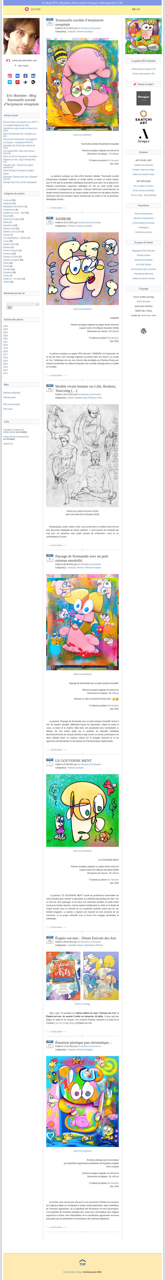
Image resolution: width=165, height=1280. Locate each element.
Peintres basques (11, 250)
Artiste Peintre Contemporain (16, 437)
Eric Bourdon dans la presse (143, 269)
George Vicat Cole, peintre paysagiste (20, 182)
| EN (136, 9)
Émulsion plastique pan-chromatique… (83, 1042)
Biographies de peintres (13, 206)
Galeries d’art (9, 228)
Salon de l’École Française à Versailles (20, 156)
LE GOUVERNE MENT (73, 760)
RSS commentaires (11, 404)
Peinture (7, 253)
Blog (79, 1272)
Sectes (6, 275)
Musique (7, 247)
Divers (6, 222)
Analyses (7, 200)
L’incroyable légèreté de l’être (16, 125)
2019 (5, 348)
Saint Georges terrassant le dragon (18, 170)
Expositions (8, 225)
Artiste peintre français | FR (143, 69)
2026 (5, 326)
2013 (5, 367)
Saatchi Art (8, 444)
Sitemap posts (9, 397)
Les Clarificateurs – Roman (15, 238)
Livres (6, 241)
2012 (5, 370)
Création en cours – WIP (14, 213)
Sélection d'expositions (143, 218)
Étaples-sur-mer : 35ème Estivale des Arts (85, 938)
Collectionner (9, 210)
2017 (5, 354)
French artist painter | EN (143, 74)
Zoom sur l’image (82, 1004)
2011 (5, 373)
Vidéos (6, 282)
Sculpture (7, 272)
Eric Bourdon (83, 28)
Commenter (96, 28)
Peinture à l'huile (10, 257)
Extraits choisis (143, 255)
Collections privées (143, 232)
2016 (5, 357)
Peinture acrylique (11, 260)
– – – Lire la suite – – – (56, 208)
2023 (5, 335)
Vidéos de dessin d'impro (143, 174)
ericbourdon (146, 315)
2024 (5, 332)
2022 (5, 339)
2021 (5, 342)
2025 (5, 329)
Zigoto (6, 174)
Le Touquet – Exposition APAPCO (18, 142)
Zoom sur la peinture (82, 135)
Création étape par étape (144, 170)
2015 (5, 361)
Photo (5, 263)
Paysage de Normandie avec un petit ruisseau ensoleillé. (81, 558)
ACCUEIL (33, 9)
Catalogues (144, 227)
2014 (5, 364)
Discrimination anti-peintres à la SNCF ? (20, 122)
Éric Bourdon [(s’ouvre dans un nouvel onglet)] (113, 338)
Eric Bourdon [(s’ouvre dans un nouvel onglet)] (113, 160)
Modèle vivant (9, 244)
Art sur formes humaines (143, 190)
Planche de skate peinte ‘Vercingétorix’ (20, 139)
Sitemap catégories (11, 393)
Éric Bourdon (144, 301)
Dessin (6, 216)
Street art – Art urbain (12, 279)
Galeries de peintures (143, 165)
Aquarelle (7, 203)
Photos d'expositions (143, 214)
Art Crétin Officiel (143, 264)
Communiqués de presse (143, 223)
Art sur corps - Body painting (143, 195)
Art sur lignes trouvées (143, 186)
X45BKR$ (63, 219)
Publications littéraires (143, 274)
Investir (6, 235)
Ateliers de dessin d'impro (143, 278)
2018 (5, 351)
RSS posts (8, 409)
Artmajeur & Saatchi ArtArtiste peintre (13, 431)
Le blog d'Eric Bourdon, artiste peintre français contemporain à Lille (82, 2)
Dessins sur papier (11, 219)
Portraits (7, 269)
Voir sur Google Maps (64, 1023)
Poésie (6, 266)
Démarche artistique (143, 260)
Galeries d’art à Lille (12, 232)
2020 (5, 345)
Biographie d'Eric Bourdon (143, 251)
